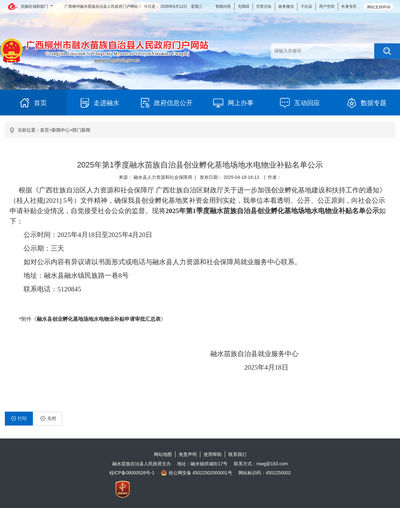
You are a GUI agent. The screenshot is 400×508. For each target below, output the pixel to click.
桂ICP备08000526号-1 (132, 472)
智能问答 (223, 6)
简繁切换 (264, 6)
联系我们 (237, 454)
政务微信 (286, 6)
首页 (44, 130)
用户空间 (327, 6)
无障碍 (243, 6)
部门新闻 (81, 130)
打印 (19, 418)
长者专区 (349, 6)
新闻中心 (61, 130)
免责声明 (188, 454)
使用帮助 (213, 454)
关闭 (48, 418)
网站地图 (163, 454)
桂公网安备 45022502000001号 (196, 472)
